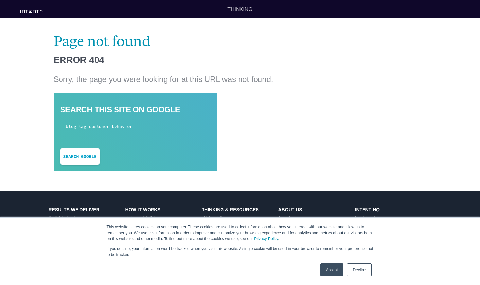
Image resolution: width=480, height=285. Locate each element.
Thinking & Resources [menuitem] (230, 209)
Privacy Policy (266, 239)
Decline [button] (359, 270)
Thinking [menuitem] (239, 9)
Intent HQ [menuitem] (367, 209)
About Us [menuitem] (290, 209)
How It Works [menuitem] (143, 209)
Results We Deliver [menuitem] (74, 209)
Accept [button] (332, 270)
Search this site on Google (120, 109)
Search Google (80, 156)
